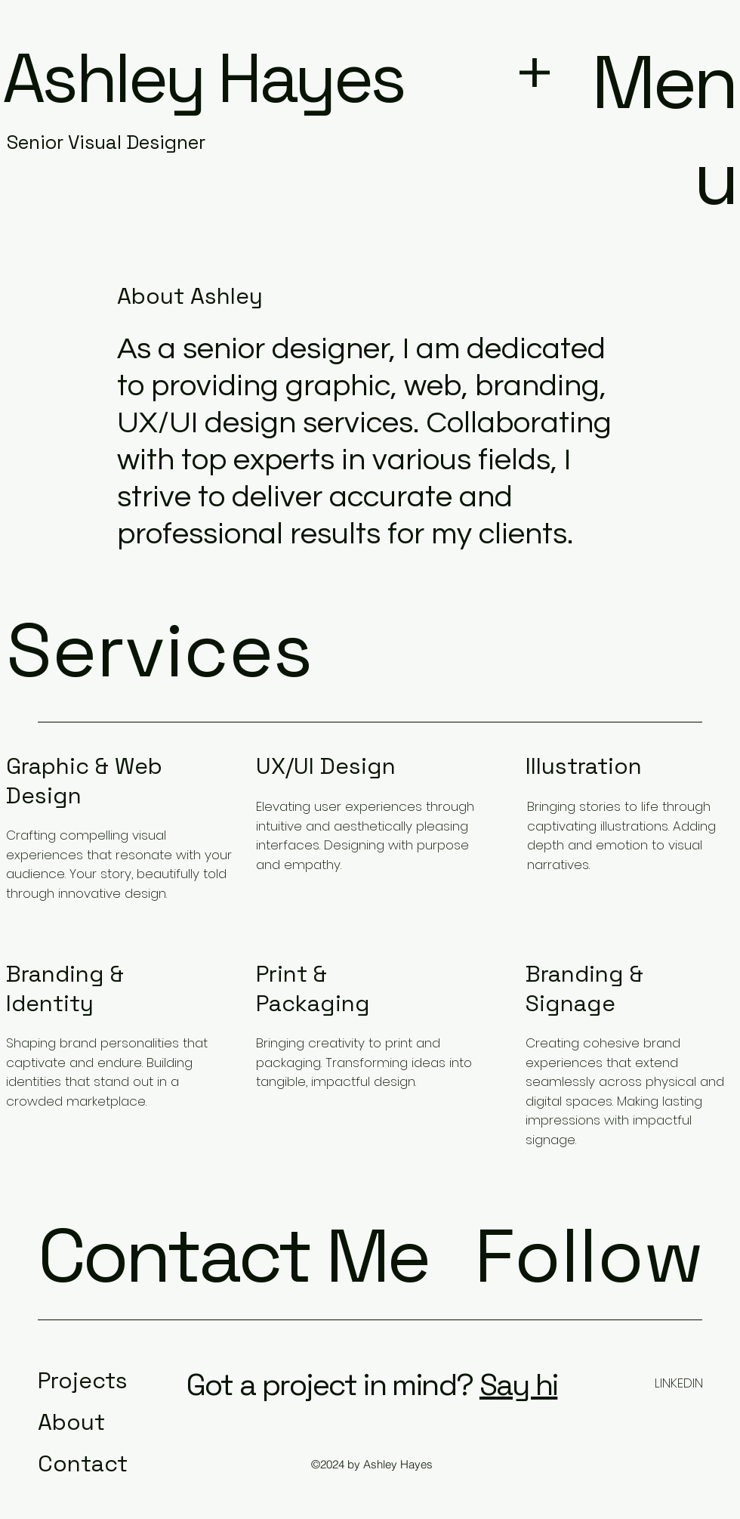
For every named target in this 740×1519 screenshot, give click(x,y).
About (71, 1422)
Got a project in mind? (330, 1385)
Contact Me (232, 1256)
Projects (83, 1380)
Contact (83, 1463)
